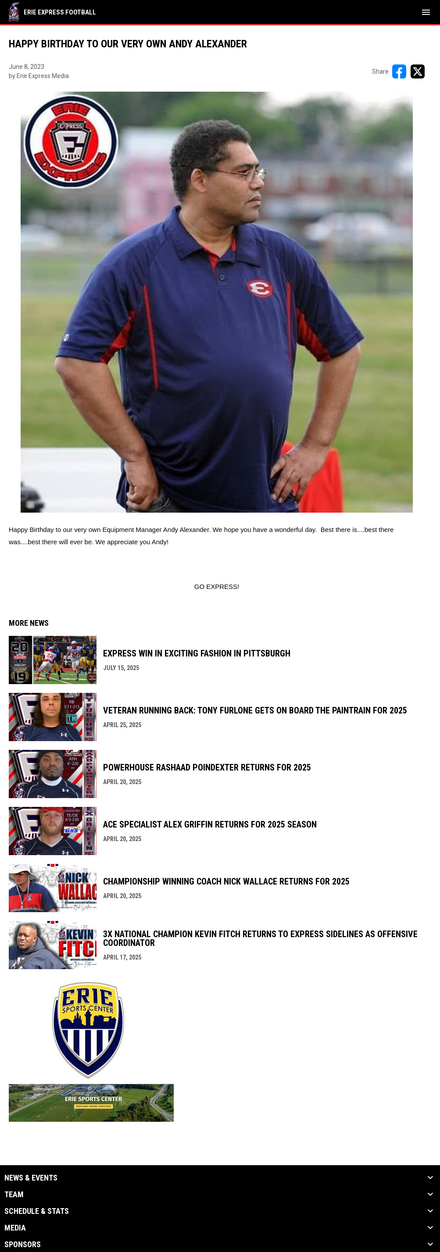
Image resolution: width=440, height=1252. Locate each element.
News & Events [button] (30, 1178)
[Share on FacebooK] (399, 71)
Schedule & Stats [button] (36, 1211)
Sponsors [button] (22, 1244)
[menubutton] (426, 12)
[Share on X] (418, 71)
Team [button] (14, 1194)
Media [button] (15, 1228)
